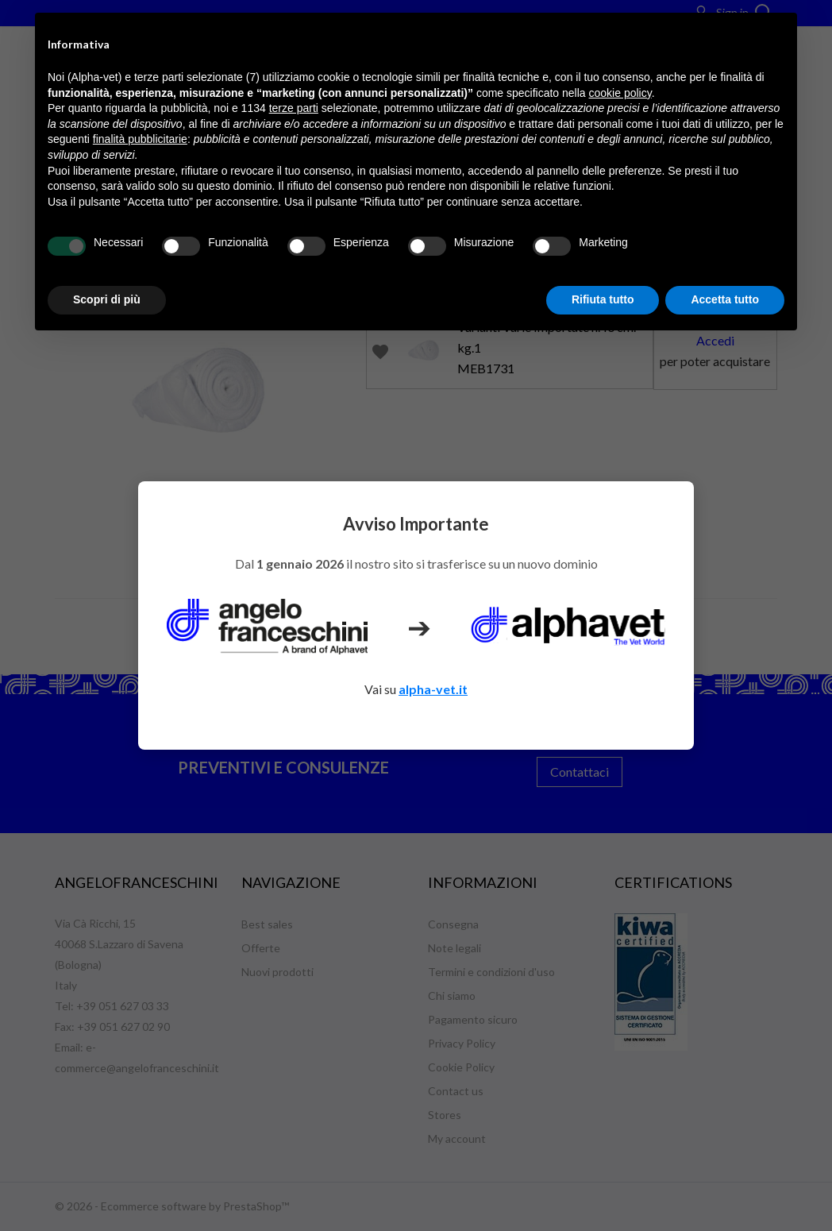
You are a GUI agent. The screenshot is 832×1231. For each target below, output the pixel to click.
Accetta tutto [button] (725, 299)
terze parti (293, 108)
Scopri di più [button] (107, 299)
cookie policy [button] (620, 93)
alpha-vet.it (433, 689)
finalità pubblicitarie (140, 139)
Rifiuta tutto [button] (603, 299)
